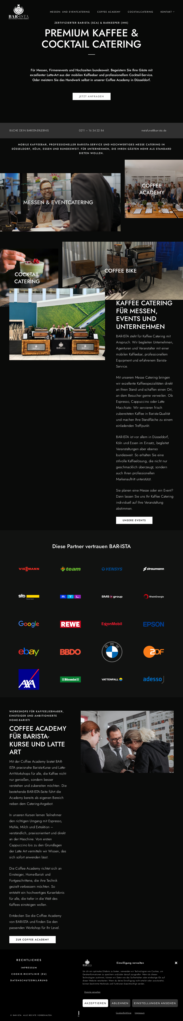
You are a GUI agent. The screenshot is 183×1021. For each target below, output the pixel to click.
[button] (176, 963)
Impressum (140, 1012)
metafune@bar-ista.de (153, 130)
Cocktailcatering (140, 11)
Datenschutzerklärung (29, 980)
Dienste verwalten (92, 992)
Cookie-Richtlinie (123, 1012)
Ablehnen (120, 1003)
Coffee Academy (109, 11)
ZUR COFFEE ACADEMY (32, 939)
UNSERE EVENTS (134, 520)
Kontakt (166, 11)
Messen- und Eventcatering (70, 11)
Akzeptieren (95, 1003)
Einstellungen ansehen (155, 1003)
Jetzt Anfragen (91, 96)
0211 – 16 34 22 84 (91, 130)
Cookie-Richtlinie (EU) (29, 974)
